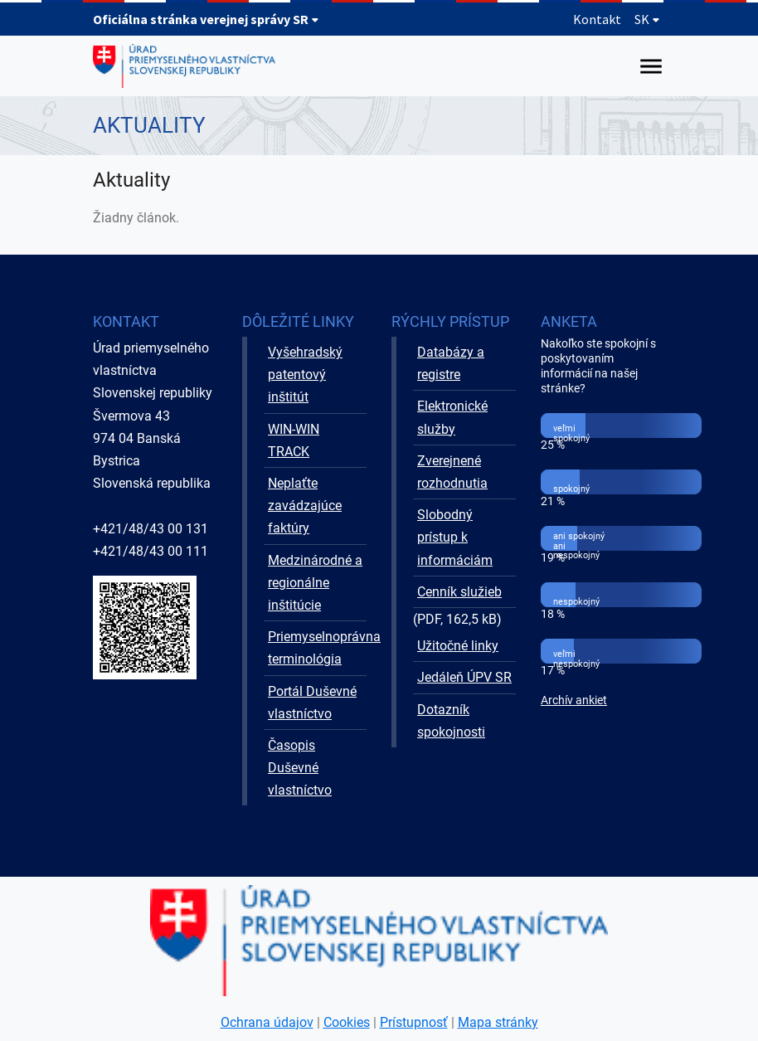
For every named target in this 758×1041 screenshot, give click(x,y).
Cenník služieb (459, 592)
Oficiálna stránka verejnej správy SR (206, 19)
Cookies (346, 1022)
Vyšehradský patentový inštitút (305, 374)
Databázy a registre (450, 363)
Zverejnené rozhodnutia (452, 472)
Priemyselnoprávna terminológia (317, 648)
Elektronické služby (452, 417)
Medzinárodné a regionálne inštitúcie (315, 582)
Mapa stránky (498, 1022)
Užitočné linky (457, 646)
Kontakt (597, 19)
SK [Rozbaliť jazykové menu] (647, 19)
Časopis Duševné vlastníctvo (300, 767)
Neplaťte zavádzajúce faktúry (305, 505)
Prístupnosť (414, 1022)
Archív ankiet (574, 700)
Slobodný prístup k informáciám (455, 537)
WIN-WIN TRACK (293, 440)
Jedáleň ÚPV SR (464, 677)
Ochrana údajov (267, 1022)
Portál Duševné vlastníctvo (312, 702)
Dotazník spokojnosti (451, 721)
